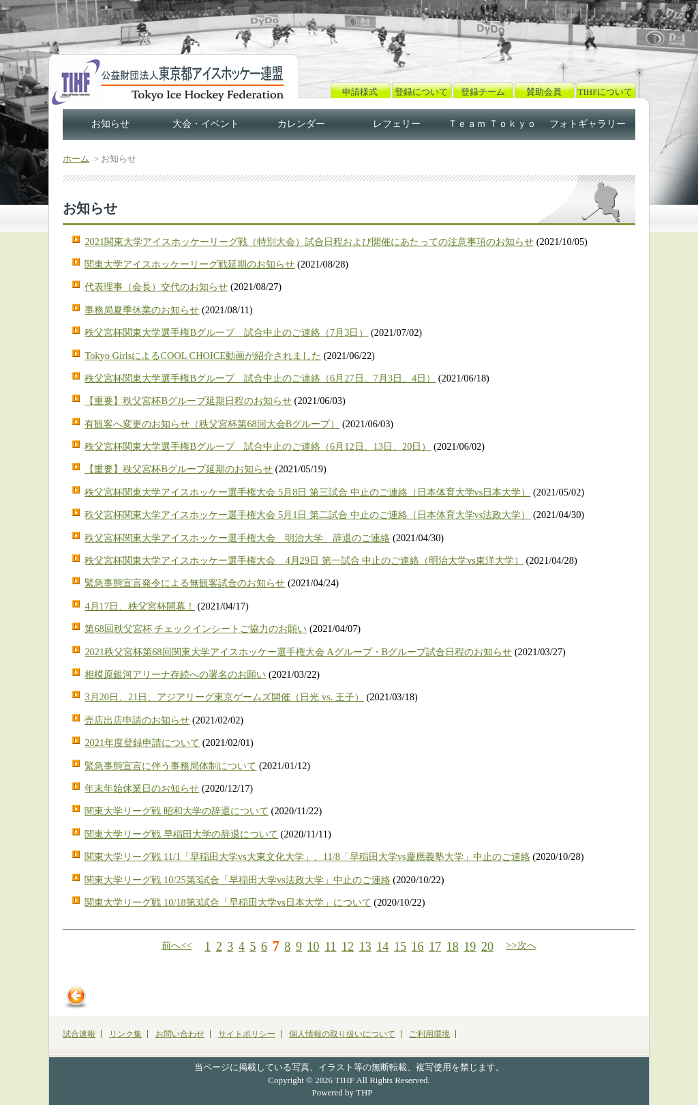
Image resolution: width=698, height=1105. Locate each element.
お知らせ (110, 124)
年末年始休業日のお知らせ (142, 788)
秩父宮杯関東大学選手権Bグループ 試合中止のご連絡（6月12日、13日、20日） (258, 446)
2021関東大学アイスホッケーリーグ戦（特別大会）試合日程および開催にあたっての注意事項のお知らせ (309, 241)
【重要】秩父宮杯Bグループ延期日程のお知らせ (188, 400)
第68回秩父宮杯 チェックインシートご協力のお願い (196, 628)
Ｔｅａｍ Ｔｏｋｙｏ (492, 124)
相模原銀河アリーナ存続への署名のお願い (175, 674)
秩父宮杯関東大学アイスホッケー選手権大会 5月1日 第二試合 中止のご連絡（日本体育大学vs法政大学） (307, 514)
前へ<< (177, 945)
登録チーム (483, 92)
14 (382, 946)
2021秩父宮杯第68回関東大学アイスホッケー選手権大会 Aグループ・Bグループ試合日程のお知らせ (298, 651)
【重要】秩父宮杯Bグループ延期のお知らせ (179, 468)
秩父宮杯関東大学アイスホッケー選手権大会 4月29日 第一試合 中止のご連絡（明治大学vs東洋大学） (304, 560)
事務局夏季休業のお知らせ (142, 309)
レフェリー (397, 124)
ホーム (76, 159)
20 (487, 946)
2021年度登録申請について (142, 742)
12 (348, 946)
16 (418, 946)
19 (470, 946)
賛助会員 (544, 92)
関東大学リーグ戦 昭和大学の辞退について (177, 810)
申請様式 (360, 92)
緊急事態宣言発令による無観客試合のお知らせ (185, 582)
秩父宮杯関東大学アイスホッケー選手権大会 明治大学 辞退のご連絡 (237, 537)
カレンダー (301, 124)
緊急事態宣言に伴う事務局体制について (170, 765)
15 (400, 946)
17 (435, 946)
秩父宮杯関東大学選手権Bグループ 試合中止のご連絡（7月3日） (226, 332)
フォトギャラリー (587, 124)
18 (452, 946)
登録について (421, 92)
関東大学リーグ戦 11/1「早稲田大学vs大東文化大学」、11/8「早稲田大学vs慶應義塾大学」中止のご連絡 (307, 856)
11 (330, 946)
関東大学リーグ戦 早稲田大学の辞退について (181, 834)
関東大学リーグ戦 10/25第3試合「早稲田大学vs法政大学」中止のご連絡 (237, 879)
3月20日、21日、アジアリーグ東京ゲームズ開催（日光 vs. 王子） (224, 696)
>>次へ (521, 945)
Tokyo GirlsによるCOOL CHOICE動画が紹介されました (203, 355)
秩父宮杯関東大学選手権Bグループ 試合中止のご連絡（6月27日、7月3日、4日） (260, 378)
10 (313, 946)
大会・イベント (205, 124)
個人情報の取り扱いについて (342, 1034)
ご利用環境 (429, 1034)
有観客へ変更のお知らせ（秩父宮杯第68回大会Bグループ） (212, 423)
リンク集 (125, 1034)
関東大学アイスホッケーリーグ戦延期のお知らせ (189, 264)
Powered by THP (342, 1092)
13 (365, 946)
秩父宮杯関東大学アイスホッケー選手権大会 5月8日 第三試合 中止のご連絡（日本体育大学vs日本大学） (307, 492)
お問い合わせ (179, 1034)
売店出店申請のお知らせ (137, 720)
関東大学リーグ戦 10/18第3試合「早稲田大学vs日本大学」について (228, 902)
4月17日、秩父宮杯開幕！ (140, 606)
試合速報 (79, 1034)
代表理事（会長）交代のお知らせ (156, 286)
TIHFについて (605, 92)
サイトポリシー (246, 1034)
